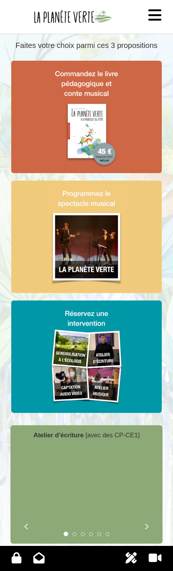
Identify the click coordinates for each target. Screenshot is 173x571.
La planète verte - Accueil (59, 10)
